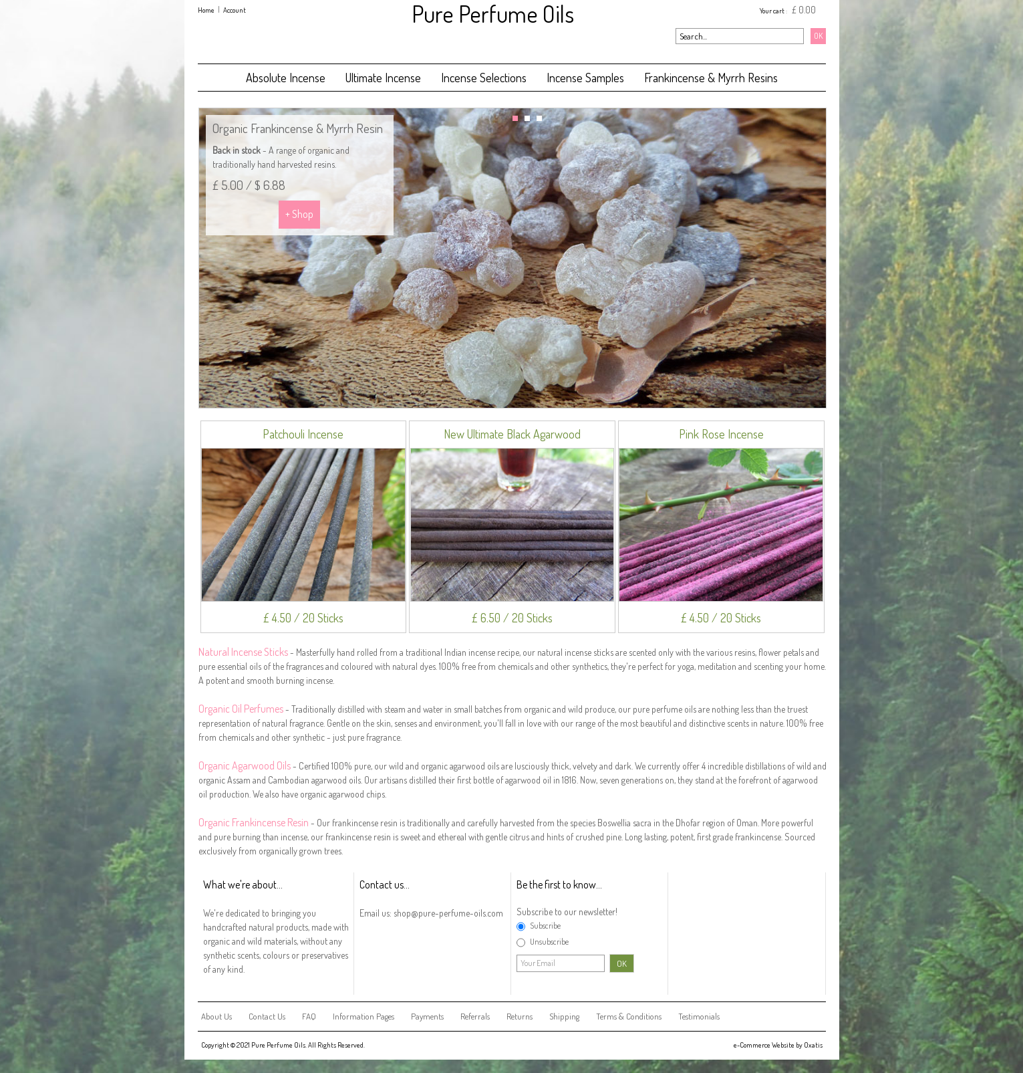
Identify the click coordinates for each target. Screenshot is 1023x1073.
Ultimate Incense (383, 77)
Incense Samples (585, 77)
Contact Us (267, 1016)
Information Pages (363, 1016)
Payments (427, 1016)
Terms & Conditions (629, 1016)
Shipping (564, 1016)
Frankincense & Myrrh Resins (711, 77)
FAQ (309, 1016)
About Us (216, 1016)
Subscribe (545, 925)
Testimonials (699, 1016)
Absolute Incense (285, 77)
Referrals (475, 1016)
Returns (519, 1016)
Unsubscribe (549, 941)
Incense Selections (484, 77)
